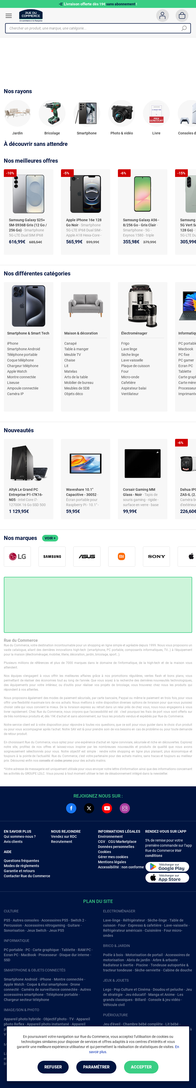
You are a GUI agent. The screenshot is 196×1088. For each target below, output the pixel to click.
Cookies (104, 852)
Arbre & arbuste (165, 960)
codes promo (63, 760)
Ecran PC (185, 366)
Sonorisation (14, 930)
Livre (156, 133)
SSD (7, 960)
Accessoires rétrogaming (44, 925)
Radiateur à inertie (118, 965)
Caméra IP (15, 394)
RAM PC (84, 950)
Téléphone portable (22, 355)
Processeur (48, 955)
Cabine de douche (177, 970)
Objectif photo (55, 1019)
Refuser (53, 1067)
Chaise (69, 360)
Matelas (70, 371)
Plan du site (98, 901)
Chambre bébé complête (143, 1024)
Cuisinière (153, 930)
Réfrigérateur (134, 920)
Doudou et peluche (168, 989)
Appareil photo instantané (48, 1024)
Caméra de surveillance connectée (49, 989)
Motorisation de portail (144, 955)
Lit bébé (172, 1024)
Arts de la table (76, 377)
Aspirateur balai (133, 388)
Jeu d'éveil (111, 1024)
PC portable (13, 950)
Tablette (184, 371)
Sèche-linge (157, 920)
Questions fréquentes (21, 861)
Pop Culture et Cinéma (132, 989)
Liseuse (13, 383)
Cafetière (128, 383)
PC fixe (183, 355)
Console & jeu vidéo (164, 1000)
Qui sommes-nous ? (20, 836)
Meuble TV (72, 355)
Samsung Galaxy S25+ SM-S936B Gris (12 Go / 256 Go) (28, 225)
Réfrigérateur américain (122, 930)
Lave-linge (111, 920)
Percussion (13, 925)
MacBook (28, 955)
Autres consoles (26, 920)
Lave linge (129, 349)
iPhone (12, 343)
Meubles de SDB (77, 388)
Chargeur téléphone (22, 366)
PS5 (7, 920)
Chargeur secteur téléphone (26, 1000)
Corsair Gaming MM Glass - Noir (139, 492)
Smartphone (87, 133)
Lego (107, 989)
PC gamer (186, 360)
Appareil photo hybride (22, 1019)
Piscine (142, 965)
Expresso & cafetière (145, 925)
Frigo (125, 343)
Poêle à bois (113, 955)
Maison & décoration (81, 333)
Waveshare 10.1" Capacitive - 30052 (81, 492)
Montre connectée (21, 377)
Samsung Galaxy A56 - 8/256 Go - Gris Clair (141, 222)
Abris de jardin (138, 960)
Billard (140, 1000)
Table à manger (76, 349)
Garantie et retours (19, 871)
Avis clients (13, 842)
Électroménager (134, 333)
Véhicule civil (114, 1005)
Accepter (141, 1067)
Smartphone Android (23, 349)
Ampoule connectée (22, 388)
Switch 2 (77, 920)
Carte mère (187, 383)
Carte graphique (46, 950)
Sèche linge (130, 355)
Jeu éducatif (135, 995)
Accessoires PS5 (54, 920)
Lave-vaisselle (176, 925)
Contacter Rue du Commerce (27, 876)
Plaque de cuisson (135, 366)
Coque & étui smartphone (47, 984)
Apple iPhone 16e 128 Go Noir (84, 222)
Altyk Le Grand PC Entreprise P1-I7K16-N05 (26, 494)
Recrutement (61, 842)
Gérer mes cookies (113, 857)
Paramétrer (96, 1067)
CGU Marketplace (122, 842)
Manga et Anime (161, 995)
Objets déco (73, 394)
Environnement (110, 836)
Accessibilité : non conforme (121, 867)
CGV (101, 842)
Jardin (17, 133)
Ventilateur (130, 394)
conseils (44, 760)
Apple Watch (17, 371)
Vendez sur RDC (64, 836)
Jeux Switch (36, 930)
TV (71, 1019)
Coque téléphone (20, 360)
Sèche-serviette (148, 970)
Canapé (70, 343)
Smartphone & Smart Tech (28, 333)
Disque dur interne (74, 955)
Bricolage (52, 133)
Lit (66, 366)
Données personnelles (116, 847)
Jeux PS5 (56, 930)
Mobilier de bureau (78, 383)
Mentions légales (112, 862)
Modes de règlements (21, 866)
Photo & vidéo (122, 133)
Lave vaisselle (132, 360)
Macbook (185, 349)
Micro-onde (130, 377)
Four (125, 371)
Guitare (74, 925)
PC (28, 950)
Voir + (50, 538)
